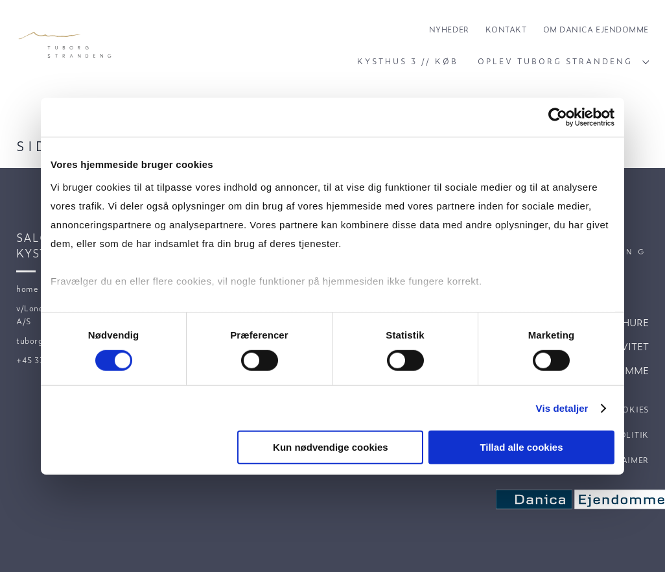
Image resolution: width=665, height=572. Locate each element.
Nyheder (449, 29)
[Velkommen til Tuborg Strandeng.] (65, 45)
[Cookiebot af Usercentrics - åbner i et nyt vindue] (557, 117)
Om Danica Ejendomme (596, 29)
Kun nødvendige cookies (330, 447)
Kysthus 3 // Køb (407, 61)
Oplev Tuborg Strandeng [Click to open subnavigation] (563, 61)
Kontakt (506, 29)
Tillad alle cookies (521, 447)
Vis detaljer (562, 408)
